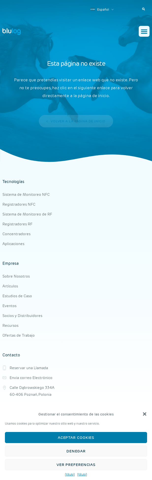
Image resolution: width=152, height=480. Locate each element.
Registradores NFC (18, 204)
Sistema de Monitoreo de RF (27, 214)
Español (100, 9)
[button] (144, 414)
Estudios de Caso (17, 296)
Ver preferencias (76, 464)
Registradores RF (17, 224)
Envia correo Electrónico (31, 377)
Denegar (76, 451)
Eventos (9, 305)
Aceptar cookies (76, 437)
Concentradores (16, 234)
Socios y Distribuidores (22, 315)
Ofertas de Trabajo (18, 335)
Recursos (10, 325)
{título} (70, 474)
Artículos (10, 286)
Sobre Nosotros (16, 276)
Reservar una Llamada (29, 367)
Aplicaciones (13, 243)
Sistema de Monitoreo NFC (26, 194)
